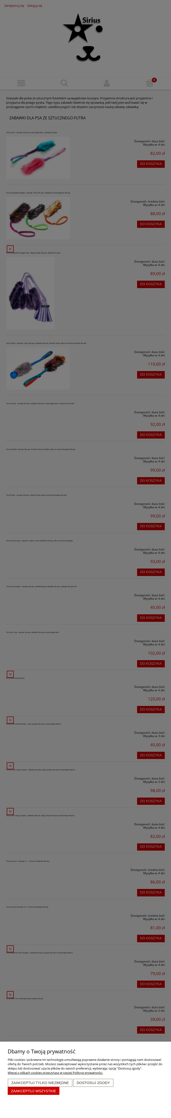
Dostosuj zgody (93, 1083)
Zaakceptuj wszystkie (33, 1091)
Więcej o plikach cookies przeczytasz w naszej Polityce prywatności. (55, 1073)
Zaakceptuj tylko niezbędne (40, 1083)
